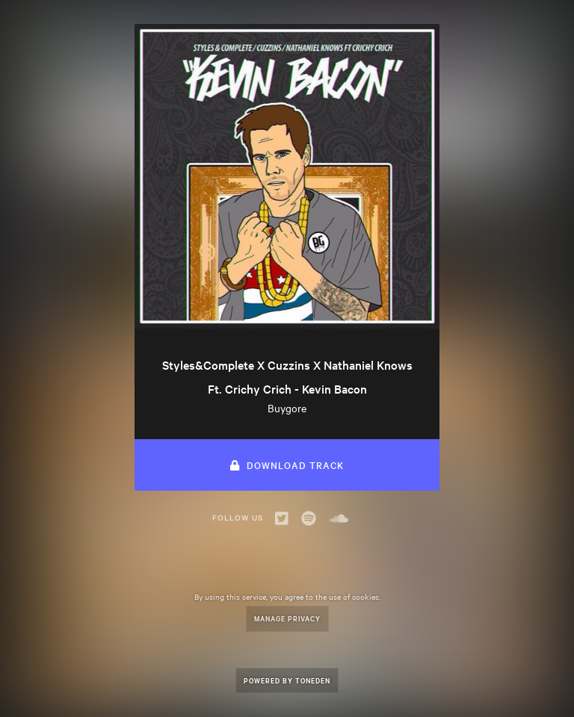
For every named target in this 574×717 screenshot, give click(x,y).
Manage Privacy (287, 618)
